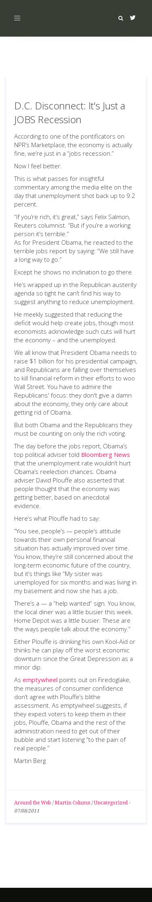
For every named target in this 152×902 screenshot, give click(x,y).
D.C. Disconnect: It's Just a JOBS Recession (69, 112)
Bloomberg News (105, 454)
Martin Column (72, 803)
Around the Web (32, 803)
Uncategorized (111, 803)
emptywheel (40, 680)
